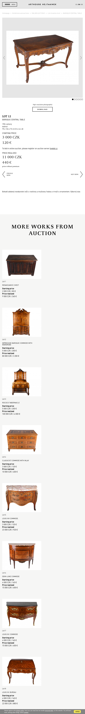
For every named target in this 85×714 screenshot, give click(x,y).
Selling (42, 634)
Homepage (6, 13)
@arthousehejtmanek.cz (42, 699)
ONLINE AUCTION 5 (38, 13)
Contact (42, 691)
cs (76, 4)
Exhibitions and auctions (20, 13)
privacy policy (20, 710)
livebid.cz (53, 148)
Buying (42, 631)
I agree (77, 711)
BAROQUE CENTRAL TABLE (72, 13)
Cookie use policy (42, 647)
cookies (26, 712)
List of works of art (54, 13)
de (82, 4)
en (79, 4)
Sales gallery (42, 626)
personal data (49, 710)
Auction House (42, 624)
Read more (42, 601)
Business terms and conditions (42, 642)
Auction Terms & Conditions (42, 637)
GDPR (42, 645)
